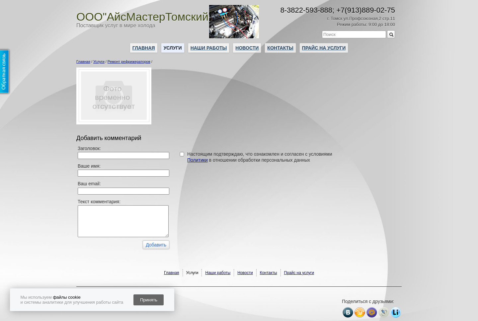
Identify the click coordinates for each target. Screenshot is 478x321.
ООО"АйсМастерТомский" (144, 16)
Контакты (280, 48)
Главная (143, 48)
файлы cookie (66, 297)
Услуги (173, 48)
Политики (197, 160)
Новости (247, 48)
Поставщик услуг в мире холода (115, 25)
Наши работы (209, 48)
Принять (148, 299)
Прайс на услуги (324, 48)
